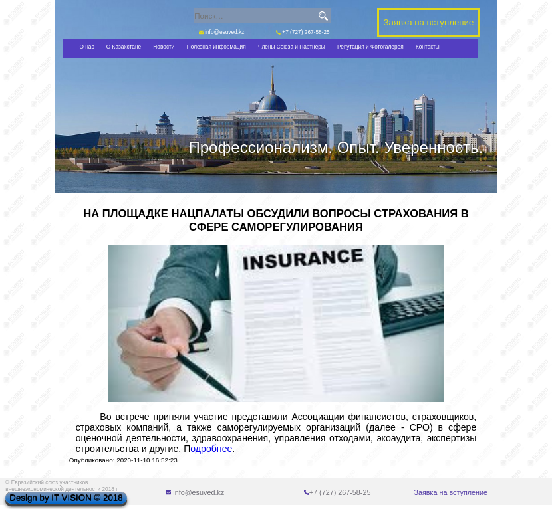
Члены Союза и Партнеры (291, 46)
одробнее (211, 448)
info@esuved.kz (222, 32)
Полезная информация (216, 46)
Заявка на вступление (451, 492)
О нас (86, 46)
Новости (163, 46)
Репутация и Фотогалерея (370, 46)
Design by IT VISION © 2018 (65, 498)
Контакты (428, 46)
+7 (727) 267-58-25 (303, 32)
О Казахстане (123, 46)
